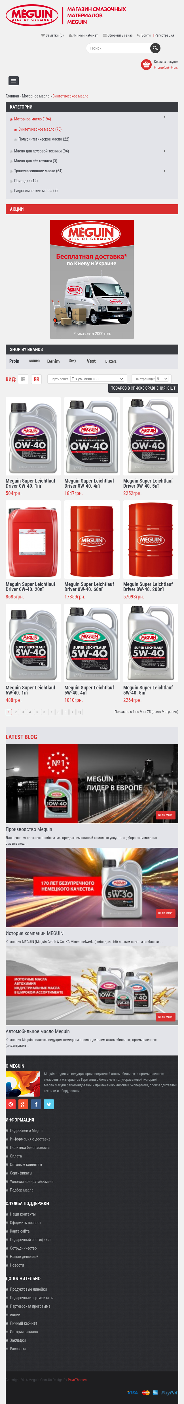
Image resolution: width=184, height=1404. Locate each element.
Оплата (16, 1156)
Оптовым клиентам (26, 1164)
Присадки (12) (26, 181)
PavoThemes (77, 1380)
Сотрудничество (23, 1248)
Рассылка (18, 1348)
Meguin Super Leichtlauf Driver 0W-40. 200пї (148, 586)
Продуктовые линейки (28, 1289)
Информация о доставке (30, 1139)
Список (23, 379)
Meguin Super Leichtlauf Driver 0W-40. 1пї (30, 483)
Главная (12, 96)
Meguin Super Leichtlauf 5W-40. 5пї (148, 690)
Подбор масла (21, 1190)
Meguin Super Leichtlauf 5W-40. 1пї (30, 690)
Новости (17, 1265)
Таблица (36, 379)
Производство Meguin (29, 829)
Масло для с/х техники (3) (35, 161)
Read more (165, 815)
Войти (146, 35)
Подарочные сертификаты (32, 1297)
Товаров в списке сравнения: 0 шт (143, 388)
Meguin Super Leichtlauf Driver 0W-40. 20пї (30, 586)
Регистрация (164, 35)
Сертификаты (21, 1173)
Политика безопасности (30, 1147)
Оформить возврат (25, 1222)
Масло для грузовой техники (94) (41, 151)
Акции (15, 1314)
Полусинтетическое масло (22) (43, 139)
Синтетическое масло (70, 96)
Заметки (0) (55, 35)
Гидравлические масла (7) (36, 190)
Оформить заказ (120, 35)
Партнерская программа (30, 1306)
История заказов (24, 1331)
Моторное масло (35, 96)
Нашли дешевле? (24, 1256)
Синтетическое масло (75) (40, 129)
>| (79, 712)
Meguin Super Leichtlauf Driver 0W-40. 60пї (89, 586)
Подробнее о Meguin (26, 1130)
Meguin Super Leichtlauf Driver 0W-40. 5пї (148, 483)
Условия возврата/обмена (32, 1181)
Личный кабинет (85, 35)
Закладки (18, 1340)
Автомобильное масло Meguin (38, 1031)
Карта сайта (20, 1231)
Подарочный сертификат (30, 1239)
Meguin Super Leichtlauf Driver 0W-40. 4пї (89, 483)
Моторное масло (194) (32, 119)
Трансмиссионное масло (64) (38, 171)
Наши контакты (23, 1214)
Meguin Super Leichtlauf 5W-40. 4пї (89, 690)
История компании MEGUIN (35, 933)
